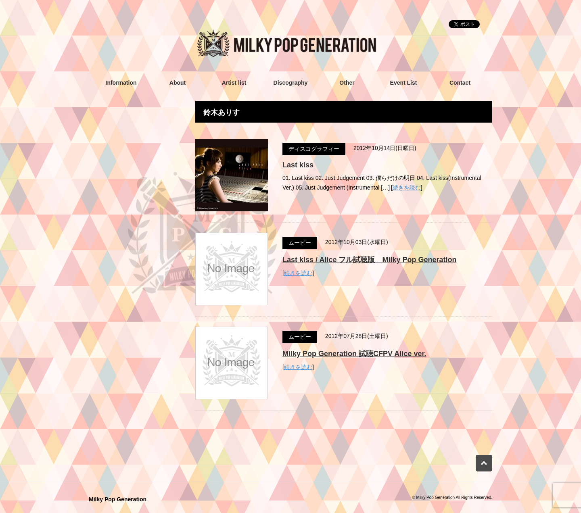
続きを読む (407, 187)
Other (346, 82)
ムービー (299, 243)
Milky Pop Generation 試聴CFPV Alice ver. (354, 354)
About (177, 82)
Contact (459, 82)
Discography (291, 82)
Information (121, 82)
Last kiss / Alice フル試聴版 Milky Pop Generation (369, 260)
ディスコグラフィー (313, 149)
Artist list (234, 82)
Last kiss (297, 165)
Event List (403, 82)
